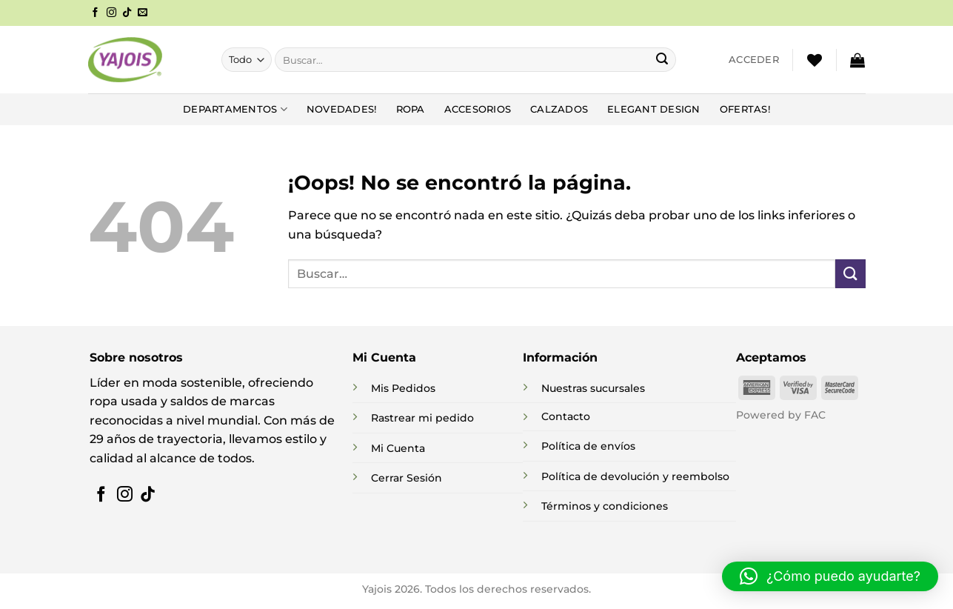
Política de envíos (588, 446)
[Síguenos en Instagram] (111, 13)
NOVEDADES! (342, 109)
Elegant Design (653, 109)
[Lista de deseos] (814, 60)
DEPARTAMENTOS (235, 109)
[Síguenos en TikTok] (127, 13)
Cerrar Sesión (406, 478)
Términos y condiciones (604, 506)
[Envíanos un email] (142, 13)
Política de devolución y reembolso (635, 476)
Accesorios (478, 109)
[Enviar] (662, 60)
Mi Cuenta (398, 448)
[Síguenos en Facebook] (95, 13)
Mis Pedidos (403, 388)
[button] (754, 60)
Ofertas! (745, 109)
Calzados (559, 109)
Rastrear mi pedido (422, 418)
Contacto (565, 416)
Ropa (410, 109)
